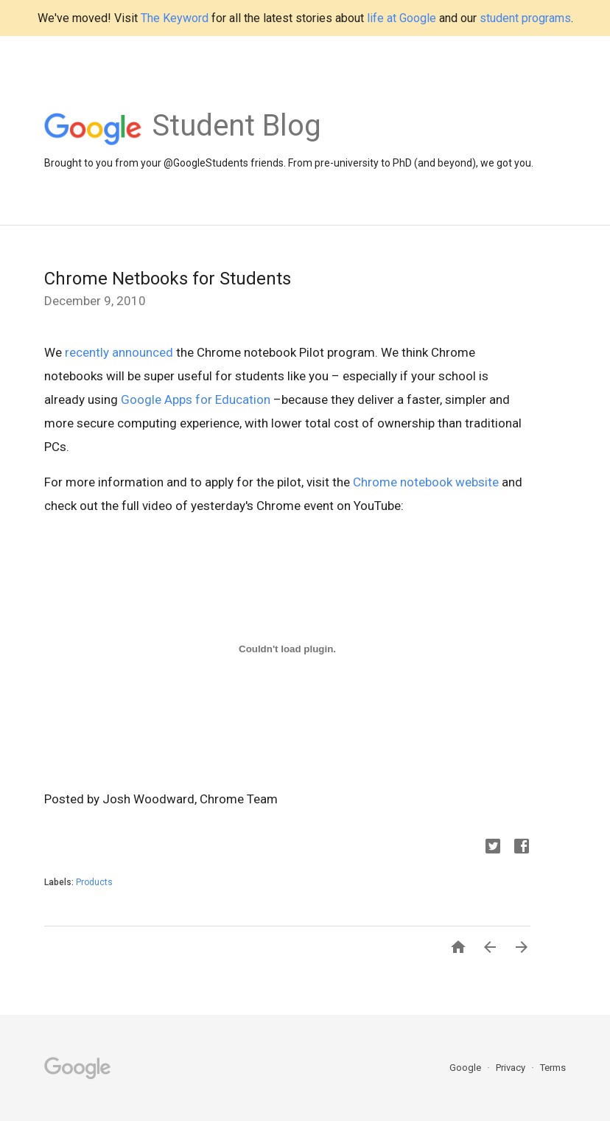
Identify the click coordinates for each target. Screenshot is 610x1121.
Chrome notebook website (426, 482)
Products (94, 882)
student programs (525, 18)
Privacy (511, 1067)
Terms (553, 1067)
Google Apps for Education (195, 399)
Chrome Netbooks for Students (167, 278)
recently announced (119, 352)
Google (466, 1067)
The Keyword (174, 18)
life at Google (401, 18)
